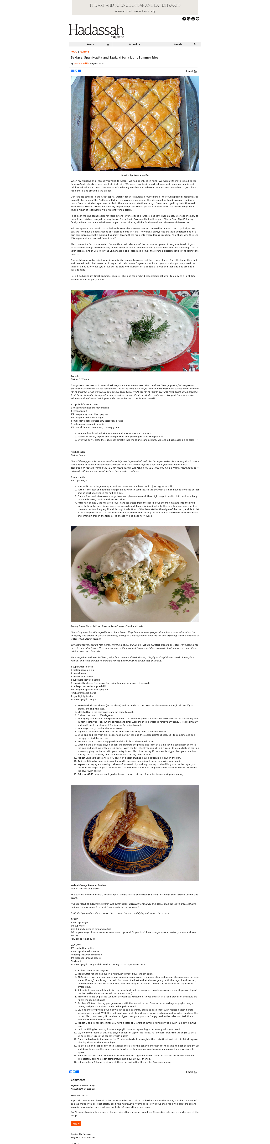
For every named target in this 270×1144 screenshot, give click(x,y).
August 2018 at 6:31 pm (83, 1137)
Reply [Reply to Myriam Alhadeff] (76, 1123)
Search (178, 44)
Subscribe (134, 44)
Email (191, 71)
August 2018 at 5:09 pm (83, 1089)
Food (74, 51)
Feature (85, 51)
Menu (90, 44)
